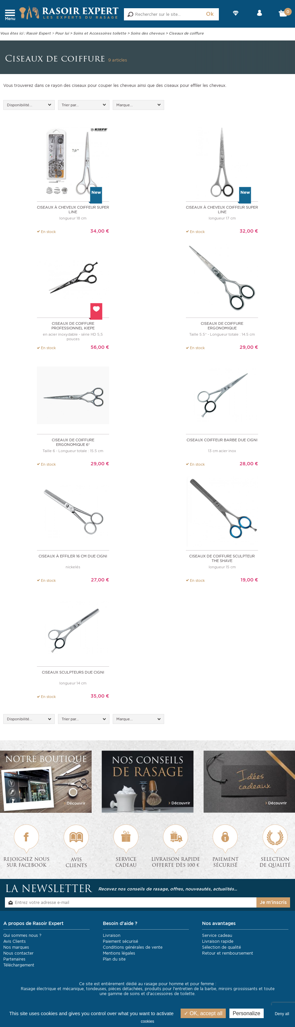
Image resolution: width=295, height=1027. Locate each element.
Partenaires (14, 957)
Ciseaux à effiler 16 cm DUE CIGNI (73, 554)
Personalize (246, 1013)
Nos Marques (236, 18)
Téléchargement (18, 963)
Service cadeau (217, 933)
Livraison (111, 933)
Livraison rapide (217, 939)
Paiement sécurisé (120, 939)
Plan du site (114, 957)
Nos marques (16, 945)
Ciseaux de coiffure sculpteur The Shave (222, 556)
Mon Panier (283, 15)
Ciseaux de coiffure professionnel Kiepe (73, 325)
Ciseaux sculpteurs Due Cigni (73, 670)
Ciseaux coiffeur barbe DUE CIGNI (222, 438)
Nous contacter (18, 951)
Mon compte (259, 18)
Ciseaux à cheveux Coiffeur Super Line (73, 209)
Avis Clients (14, 939)
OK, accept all (203, 1013)
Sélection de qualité (221, 945)
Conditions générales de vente (132, 945)
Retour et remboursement (227, 951)
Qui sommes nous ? (22, 933)
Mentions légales (119, 951)
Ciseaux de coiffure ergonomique (222, 325)
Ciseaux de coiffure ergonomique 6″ (73, 441)
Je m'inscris (273, 900)
